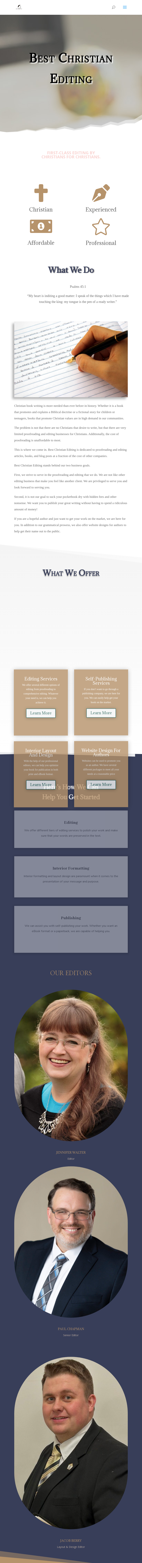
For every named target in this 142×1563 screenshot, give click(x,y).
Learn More (41, 717)
